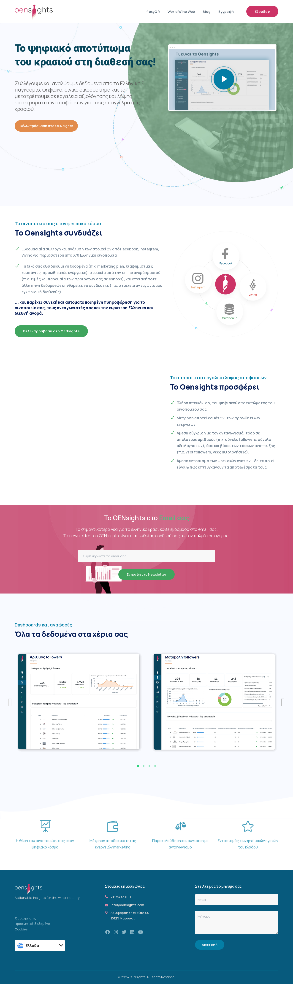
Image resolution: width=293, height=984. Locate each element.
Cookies (21, 929)
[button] (138, 766)
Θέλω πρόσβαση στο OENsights (46, 125)
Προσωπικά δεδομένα (32, 924)
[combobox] (40, 945)
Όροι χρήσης (25, 918)
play (224, 79)
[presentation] (10, 702)
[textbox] (40, 945)
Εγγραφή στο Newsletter (146, 574)
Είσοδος (262, 11)
